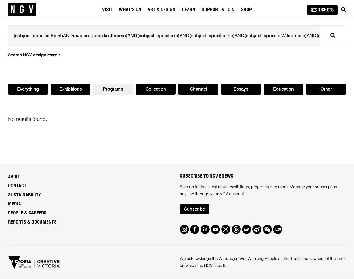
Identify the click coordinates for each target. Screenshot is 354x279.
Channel (198, 89)
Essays (241, 89)
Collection (155, 89)
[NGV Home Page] (22, 9)
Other (326, 89)
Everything (28, 89)
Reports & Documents (32, 222)
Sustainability (24, 195)
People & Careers (27, 213)
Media (14, 204)
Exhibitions (70, 89)
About (14, 177)
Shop (246, 9)
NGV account (231, 194)
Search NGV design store (34, 55)
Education (283, 89)
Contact (17, 186)
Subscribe (194, 209)
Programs (113, 89)
